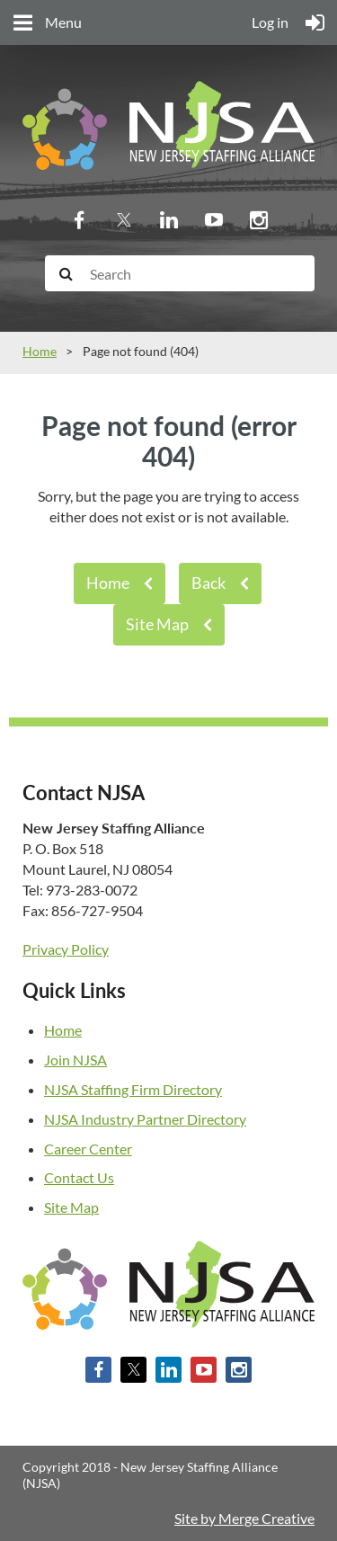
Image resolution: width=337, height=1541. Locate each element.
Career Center (88, 1148)
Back (208, 582)
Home (39, 351)
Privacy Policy (65, 949)
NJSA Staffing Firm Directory (133, 1089)
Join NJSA (75, 1059)
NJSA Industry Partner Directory (145, 1118)
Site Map (157, 624)
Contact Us (79, 1177)
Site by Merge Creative (244, 1518)
